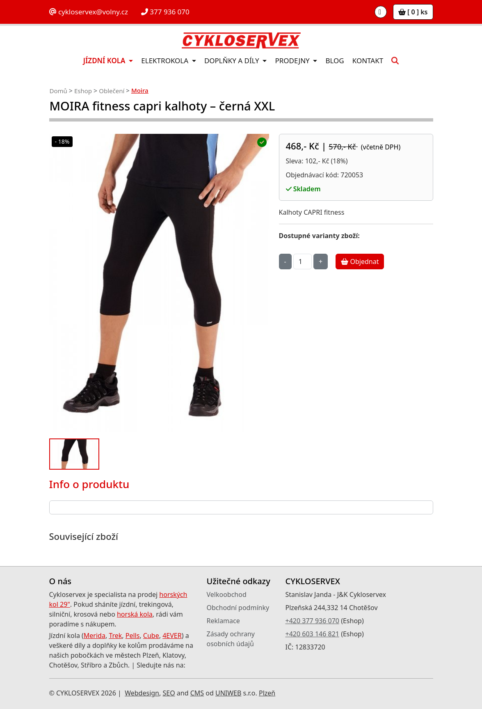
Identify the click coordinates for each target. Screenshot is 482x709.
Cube (151, 635)
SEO (168, 693)
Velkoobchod (227, 594)
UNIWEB (228, 693)
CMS (197, 693)
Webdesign (142, 693)
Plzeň (267, 693)
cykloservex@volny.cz (88, 11)
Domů (58, 91)
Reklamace (223, 620)
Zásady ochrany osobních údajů (231, 638)
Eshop (83, 91)
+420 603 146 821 (312, 633)
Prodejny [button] (293, 60)
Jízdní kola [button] (105, 60)
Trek (115, 635)
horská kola (135, 614)
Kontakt (367, 60)
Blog (334, 60)
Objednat (360, 261)
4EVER (172, 635)
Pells (133, 635)
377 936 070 (165, 11)
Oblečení (111, 91)
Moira (139, 90)
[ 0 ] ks (413, 12)
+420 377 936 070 (312, 620)
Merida (94, 635)
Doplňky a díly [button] (232, 60)
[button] (395, 60)
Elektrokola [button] (165, 60)
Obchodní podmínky (238, 607)
